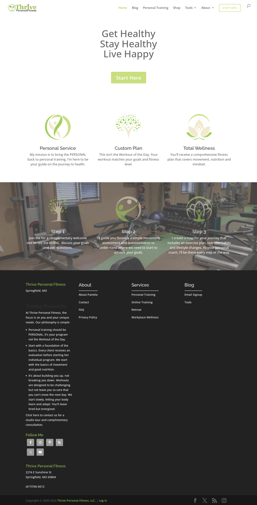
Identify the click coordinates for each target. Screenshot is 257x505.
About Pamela (88, 295)
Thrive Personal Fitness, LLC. (76, 500)
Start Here (230, 8)
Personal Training (155, 8)
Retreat (136, 310)
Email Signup (193, 295)
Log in (103, 500)
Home (122, 8)
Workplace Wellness (145, 317)
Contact (84, 302)
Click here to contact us (41, 415)
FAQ (81, 310)
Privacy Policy (88, 317)
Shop (176, 8)
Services (140, 284)
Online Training (142, 302)
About (205, 8)
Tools (189, 8)
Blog (135, 8)
